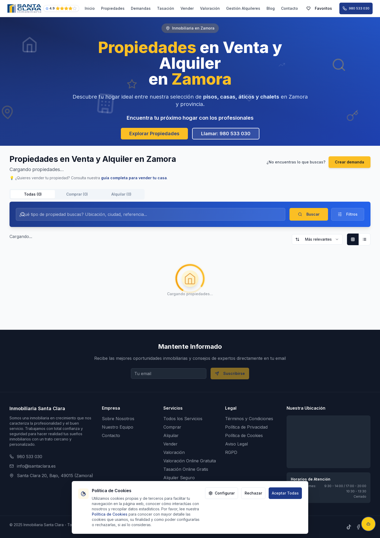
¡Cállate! (360, 506)
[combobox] (317, 239)
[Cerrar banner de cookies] (84, 493)
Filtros (348, 214)
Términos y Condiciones (249, 418)
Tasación (165, 8)
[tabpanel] (190, 258)
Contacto (289, 8)
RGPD (231, 452)
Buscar (309, 214)
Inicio (90, 8)
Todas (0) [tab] (33, 194)
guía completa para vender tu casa (134, 178)
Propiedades (113, 8)
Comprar (172, 427)
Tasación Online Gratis (185, 469)
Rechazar (253, 493)
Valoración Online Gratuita (189, 460)
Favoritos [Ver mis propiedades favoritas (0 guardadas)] (319, 8)
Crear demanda (349, 162)
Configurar (221, 493)
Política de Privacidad (246, 427)
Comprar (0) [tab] (77, 194)
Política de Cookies (244, 435)
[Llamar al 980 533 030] (356, 8)
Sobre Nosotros (118, 418)
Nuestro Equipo (117, 427)
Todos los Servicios (182, 418)
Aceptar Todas (285, 493)
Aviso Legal (236, 444)
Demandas (141, 8)
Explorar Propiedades (154, 133)
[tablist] (77, 194)
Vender (187, 8)
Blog (271, 8)
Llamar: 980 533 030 (225, 133)
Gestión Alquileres (243, 8)
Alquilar (171, 435)
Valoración (210, 8)
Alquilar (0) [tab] (121, 194)
